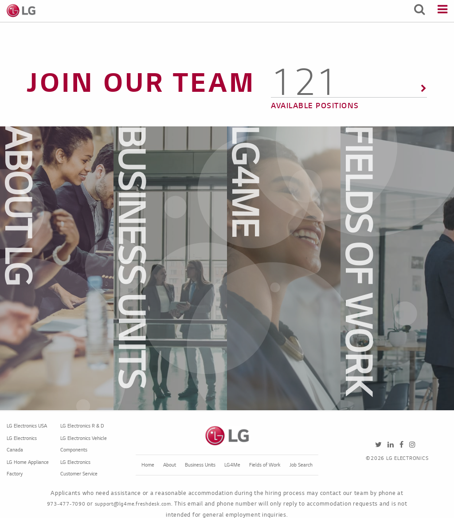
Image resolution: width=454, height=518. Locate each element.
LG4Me (232, 465)
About (169, 465)
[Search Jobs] (419, 10)
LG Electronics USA (27, 426)
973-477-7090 (66, 504)
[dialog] (87, 268)
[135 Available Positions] (349, 94)
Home (147, 465)
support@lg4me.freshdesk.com (133, 504)
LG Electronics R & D (82, 426)
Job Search (301, 465)
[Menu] (442, 10)
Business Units (200, 465)
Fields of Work (265, 465)
